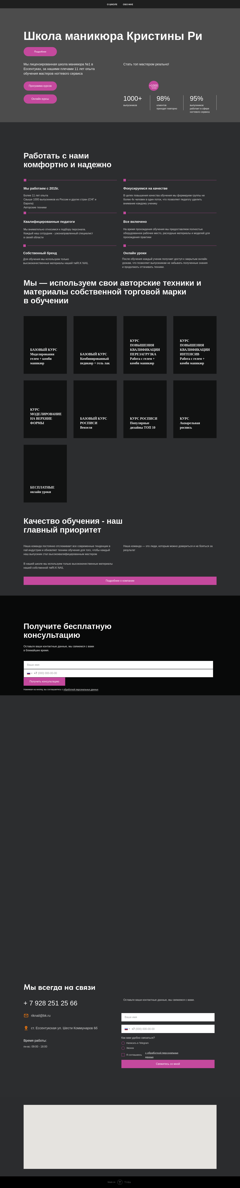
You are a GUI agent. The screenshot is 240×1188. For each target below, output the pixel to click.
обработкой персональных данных (81, 689)
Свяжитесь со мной (168, 1063)
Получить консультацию (44, 681)
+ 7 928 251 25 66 (51, 1003)
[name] (118, 665)
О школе (112, 4)
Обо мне (128, 4)
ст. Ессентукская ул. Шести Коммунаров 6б (64, 1028)
